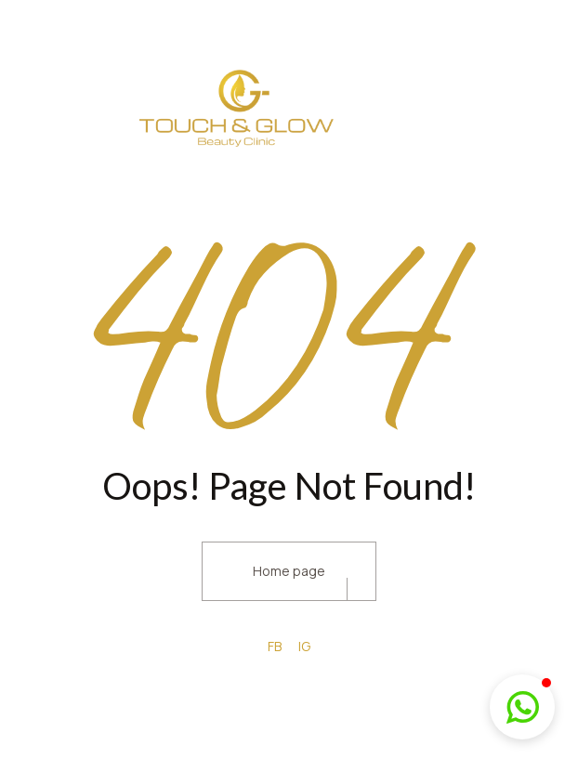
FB (275, 646)
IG (304, 646)
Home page (289, 571)
